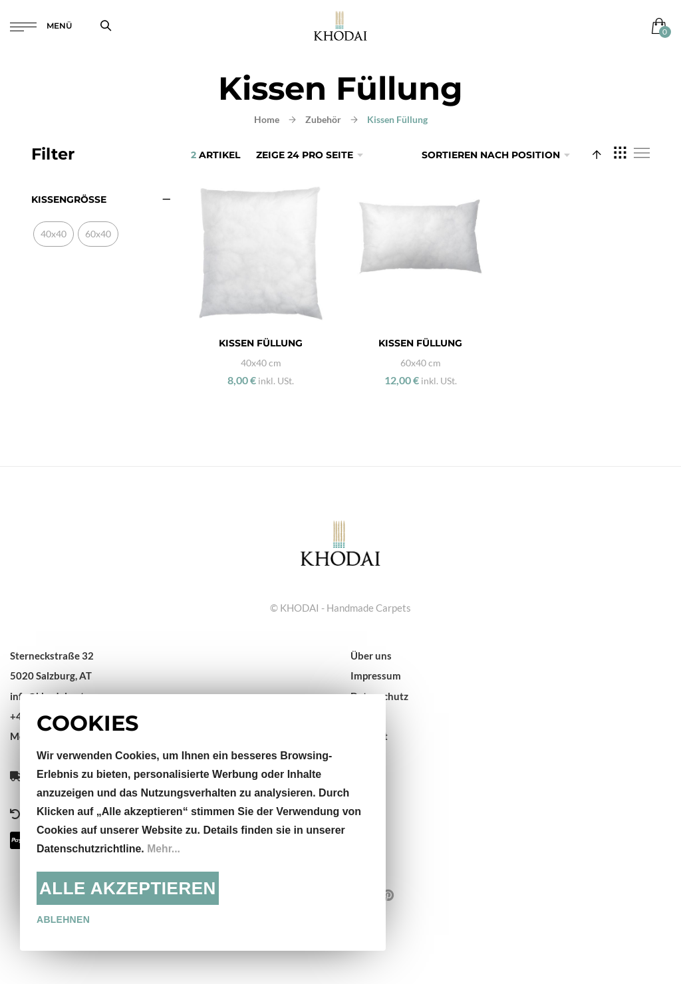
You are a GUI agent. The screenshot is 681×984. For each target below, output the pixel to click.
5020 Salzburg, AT (51, 675)
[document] (203, 822)
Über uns (371, 656)
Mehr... (164, 848)
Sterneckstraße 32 (52, 656)
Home (266, 119)
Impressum (375, 675)
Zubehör (323, 119)
